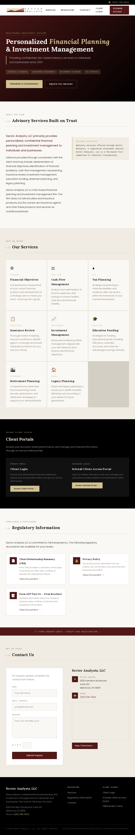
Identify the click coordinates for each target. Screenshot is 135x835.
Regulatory (67, 10)
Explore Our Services (63, 83)
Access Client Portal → (25, 488)
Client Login (99, 10)
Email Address (19, 701)
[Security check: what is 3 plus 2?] (27, 745)
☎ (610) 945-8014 (118, 2)
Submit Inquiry (34, 755)
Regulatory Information (80, 797)
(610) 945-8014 (88, 697)
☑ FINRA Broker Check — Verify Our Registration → (67, 632)
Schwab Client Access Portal (114, 799)
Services (50, 10)
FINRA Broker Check (113, 806)
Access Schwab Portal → (87, 485)
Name (14, 687)
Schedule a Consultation (25, 83)
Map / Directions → (85, 745)
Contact (85, 10)
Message (16, 715)
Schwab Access (117, 10)
